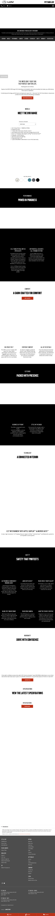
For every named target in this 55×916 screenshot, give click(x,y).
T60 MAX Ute (4, 841)
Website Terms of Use (32, 880)
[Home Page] (8, 2)
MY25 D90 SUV (4, 845)
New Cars (30, 841)
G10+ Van (3, 857)
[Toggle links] (5, 909)
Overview (3, 38)
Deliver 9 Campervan (5, 867)
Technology (32, 38)
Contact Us (30, 869)
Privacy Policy (31, 878)
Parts (29, 861)
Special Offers (31, 847)
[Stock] (9, 914)
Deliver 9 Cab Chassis (5, 860)
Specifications (50, 38)
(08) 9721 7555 (7, 893)
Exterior (26, 38)
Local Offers (30, 848)
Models (8, 38)
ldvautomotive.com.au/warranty (24, 834)
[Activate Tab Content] (17, 180)
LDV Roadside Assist (32, 862)
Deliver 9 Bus (4, 850)
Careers (29, 873)
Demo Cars (30, 843)
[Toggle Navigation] (53, 6)
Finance (29, 852)
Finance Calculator (32, 854)
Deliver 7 (3, 855)
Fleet (29, 850)
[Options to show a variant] (27, 124)
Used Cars (30, 845)
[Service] (27, 914)
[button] (27, 32)
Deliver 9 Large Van (5, 859)
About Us (30, 871)
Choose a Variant (27, 123)
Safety (38, 38)
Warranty (43, 38)
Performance (14, 38)
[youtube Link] (4, 883)
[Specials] (46, 914)
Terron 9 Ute (3, 843)
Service (29, 859)
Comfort (21, 38)
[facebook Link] (2, 883)
